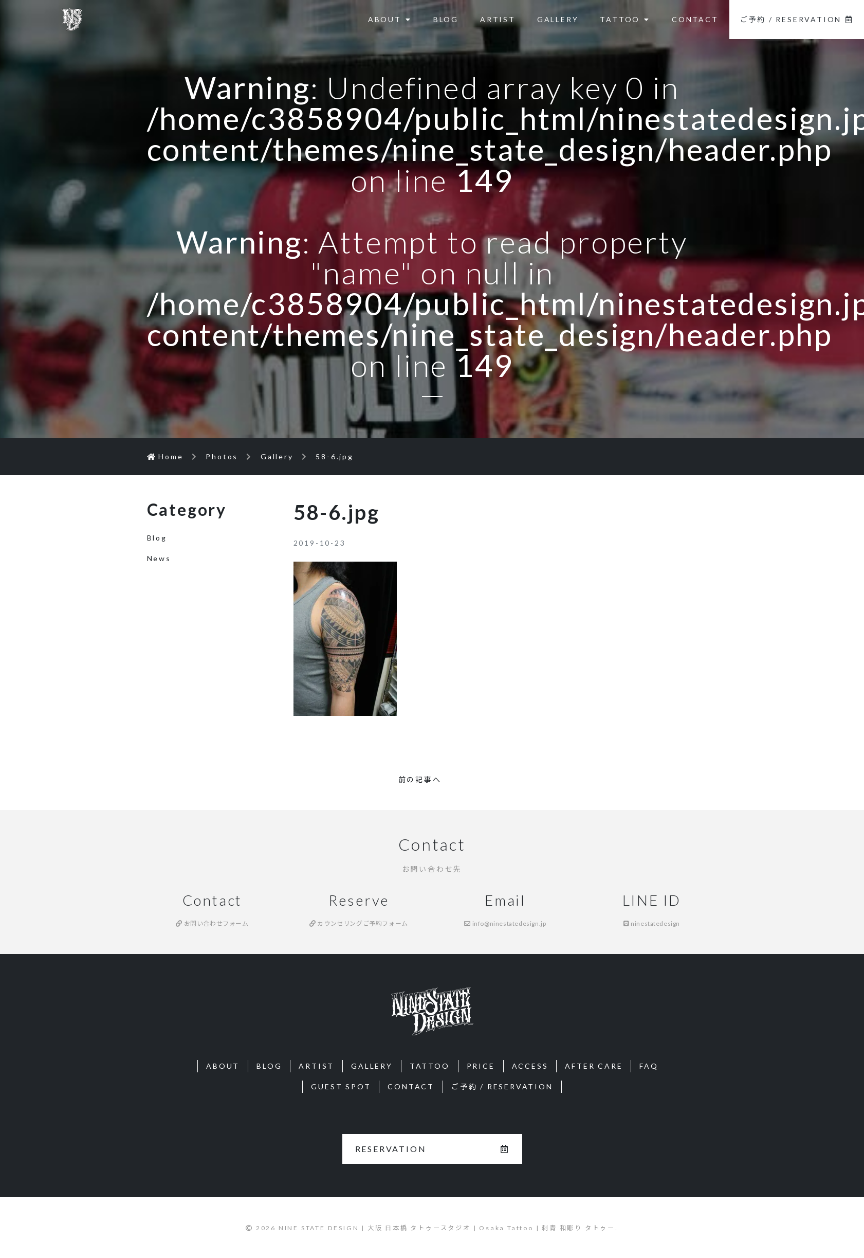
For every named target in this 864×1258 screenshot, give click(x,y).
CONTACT (695, 19)
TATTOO (625, 19)
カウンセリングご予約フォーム (358, 923)
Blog (157, 537)
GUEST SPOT (341, 1086)
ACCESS (530, 1066)
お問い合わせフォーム (212, 923)
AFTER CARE (593, 1066)
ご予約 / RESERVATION (796, 19)
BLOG (445, 19)
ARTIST (498, 19)
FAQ (648, 1066)
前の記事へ (420, 779)
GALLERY (558, 19)
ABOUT (390, 19)
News (159, 558)
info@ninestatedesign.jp (505, 923)
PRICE (481, 1066)
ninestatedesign (651, 923)
